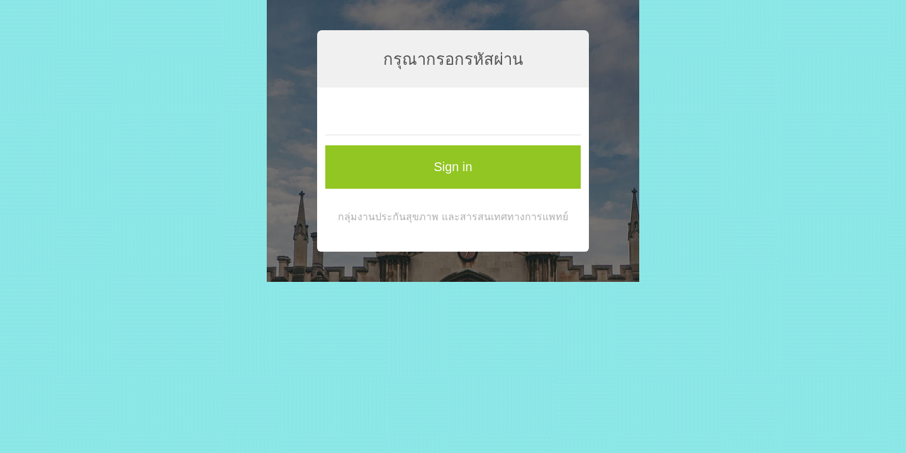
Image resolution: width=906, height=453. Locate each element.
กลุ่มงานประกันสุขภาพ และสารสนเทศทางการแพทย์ (453, 216)
